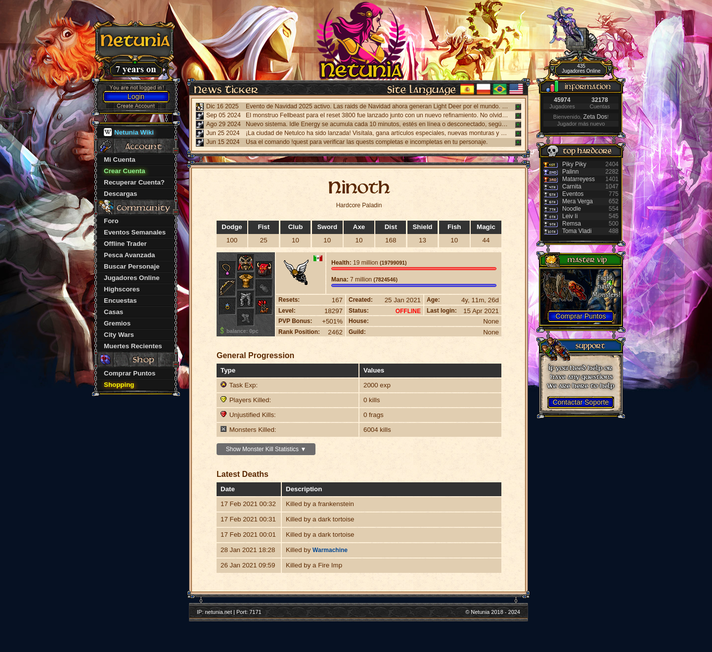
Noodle (571, 208)
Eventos (572, 193)
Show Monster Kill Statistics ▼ (266, 449)
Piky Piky (574, 164)
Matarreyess (578, 179)
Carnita (571, 186)
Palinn (570, 171)
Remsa (571, 223)
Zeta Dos (595, 116)
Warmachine (330, 550)
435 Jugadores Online (581, 68)
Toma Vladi (576, 231)
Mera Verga (577, 201)
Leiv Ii (570, 216)
